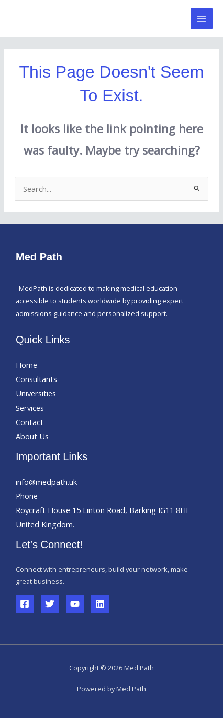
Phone (27, 496)
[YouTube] (75, 604)
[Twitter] (50, 604)
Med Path (47, 18)
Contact (29, 422)
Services (30, 407)
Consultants (36, 379)
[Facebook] (25, 604)
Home (26, 365)
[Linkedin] (100, 604)
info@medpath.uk (46, 481)
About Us (32, 436)
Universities (36, 393)
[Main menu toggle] (202, 19)
